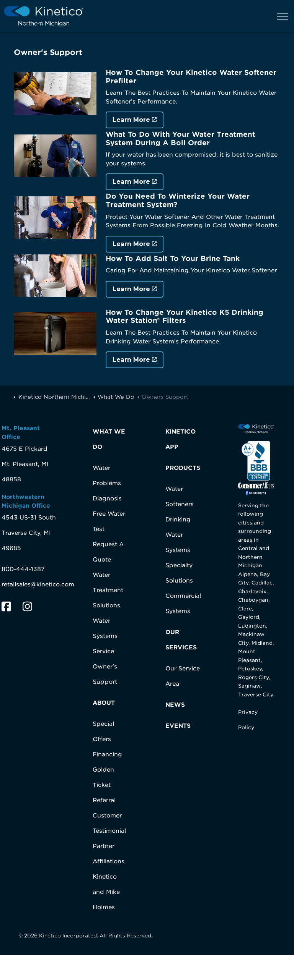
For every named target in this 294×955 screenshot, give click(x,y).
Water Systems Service (105, 636)
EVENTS (178, 725)
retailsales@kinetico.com (38, 584)
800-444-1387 (23, 569)
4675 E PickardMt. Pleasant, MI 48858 (25, 464)
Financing (107, 754)
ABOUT (104, 702)
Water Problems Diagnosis (107, 483)
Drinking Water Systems (178, 535)
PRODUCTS (182, 468)
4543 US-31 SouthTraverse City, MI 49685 (29, 533)
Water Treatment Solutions (108, 590)
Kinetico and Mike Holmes (106, 892)
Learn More (134, 120)
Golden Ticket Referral (104, 785)
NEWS (175, 704)
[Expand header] (282, 16)
